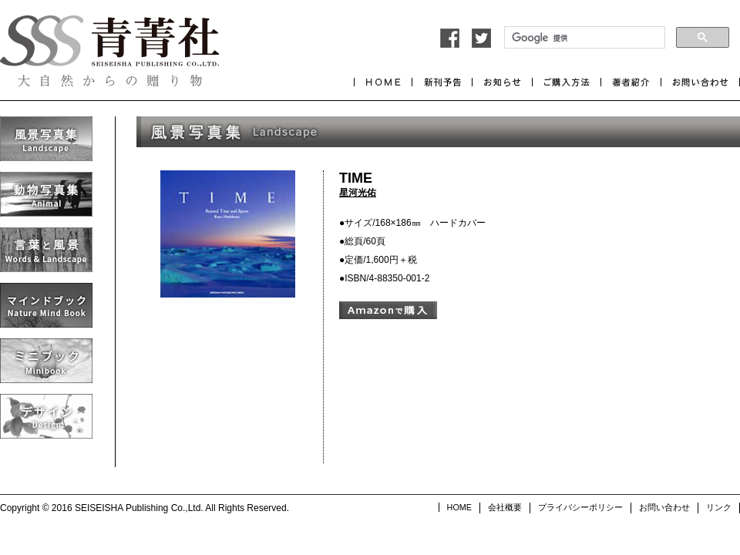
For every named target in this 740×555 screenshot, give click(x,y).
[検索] (583, 38)
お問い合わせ (664, 507)
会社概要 (505, 507)
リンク (719, 507)
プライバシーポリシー (580, 507)
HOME (459, 507)
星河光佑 (357, 192)
